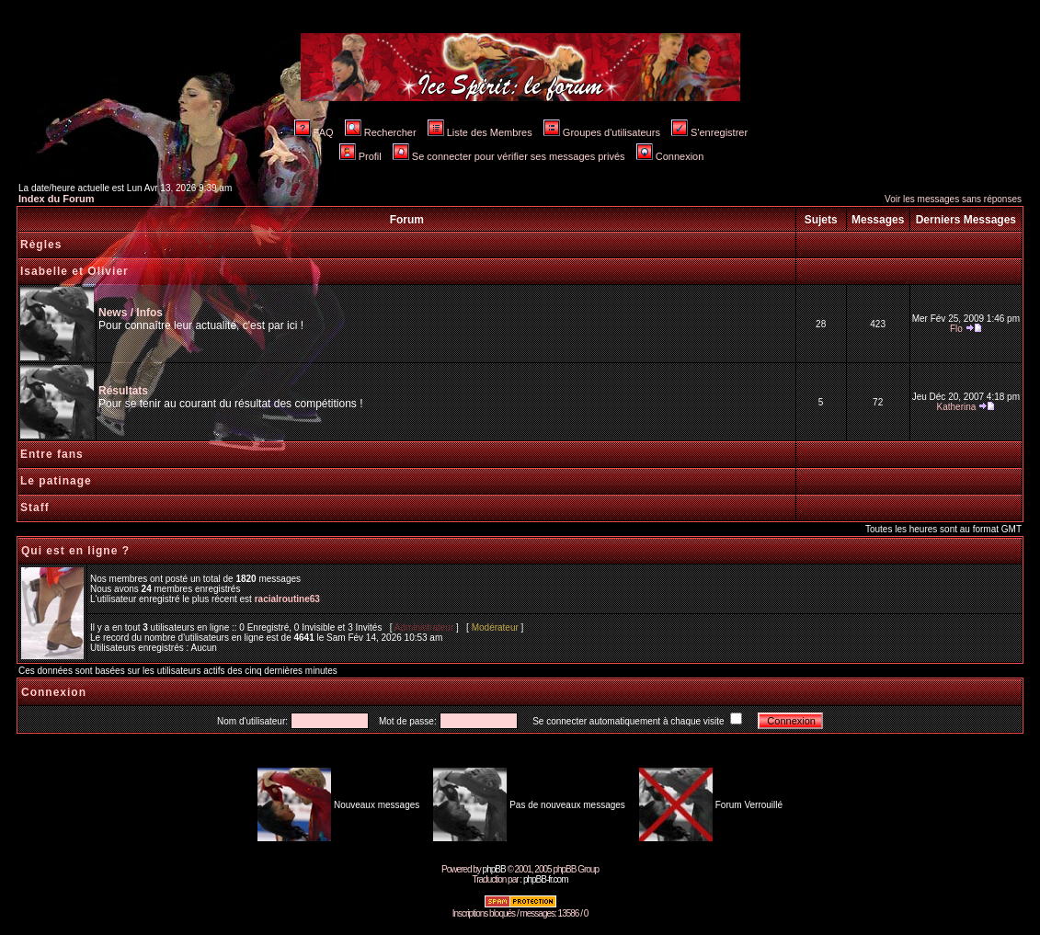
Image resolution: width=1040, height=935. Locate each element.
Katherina (957, 407)
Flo (956, 329)
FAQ (314, 132)
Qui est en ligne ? (75, 550)
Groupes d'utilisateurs (601, 132)
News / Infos (130, 312)
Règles (41, 244)
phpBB (494, 869)
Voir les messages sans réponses (953, 199)
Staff (35, 507)
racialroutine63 (287, 599)
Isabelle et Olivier (74, 271)
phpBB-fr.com (545, 879)
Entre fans (52, 454)
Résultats (123, 390)
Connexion (670, 156)
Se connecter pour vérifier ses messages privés (509, 156)
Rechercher (381, 132)
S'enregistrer (709, 132)
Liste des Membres (480, 132)
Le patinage (56, 480)
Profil (360, 156)
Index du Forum (56, 198)
